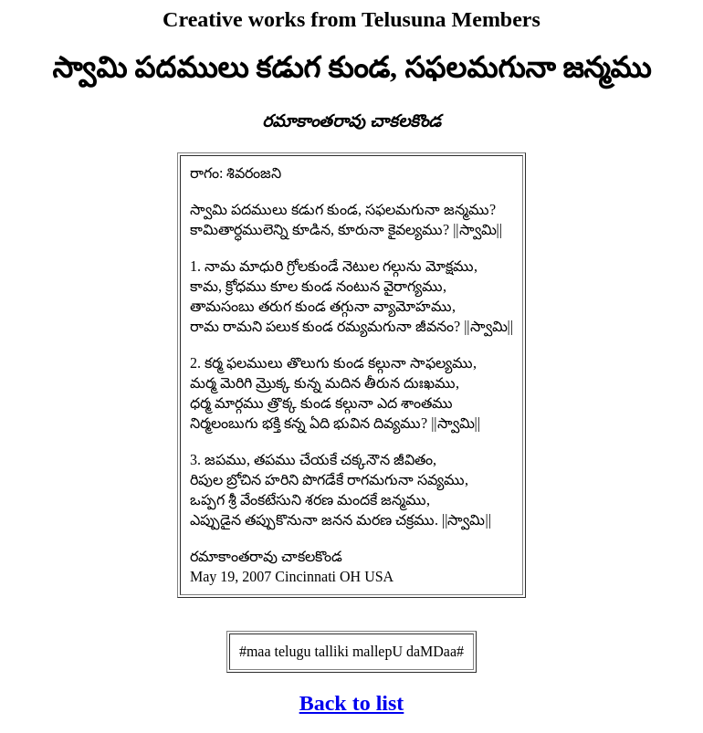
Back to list (351, 703)
